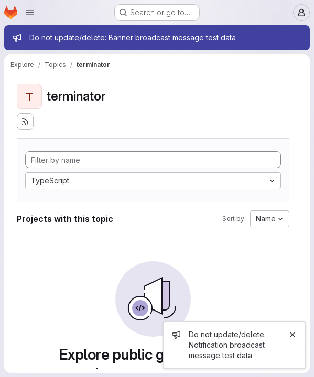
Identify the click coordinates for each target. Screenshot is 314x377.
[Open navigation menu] (29, 12)
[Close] (292, 334)
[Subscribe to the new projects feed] (25, 121)
